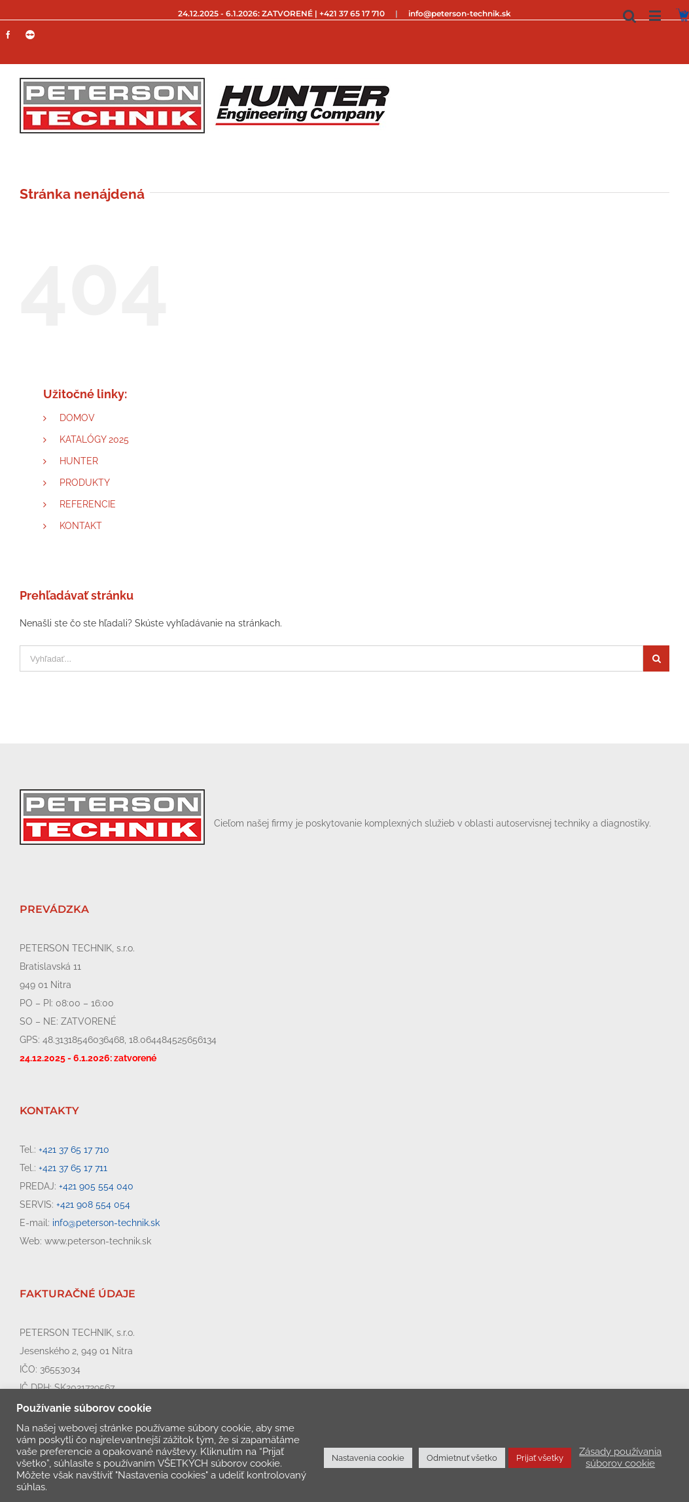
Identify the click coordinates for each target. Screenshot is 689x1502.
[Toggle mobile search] (629, 15)
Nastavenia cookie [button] (368, 1458)
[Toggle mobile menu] (656, 15)
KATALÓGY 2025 (94, 439)
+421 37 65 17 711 (73, 1168)
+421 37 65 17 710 (74, 1149)
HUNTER (79, 461)
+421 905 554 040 (96, 1186)
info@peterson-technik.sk (459, 13)
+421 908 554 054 (93, 1204)
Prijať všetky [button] (539, 1458)
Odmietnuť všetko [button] (462, 1458)
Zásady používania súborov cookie (620, 1457)
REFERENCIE (88, 504)
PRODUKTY (85, 482)
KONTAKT (81, 526)
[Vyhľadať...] (331, 658)
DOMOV (77, 418)
